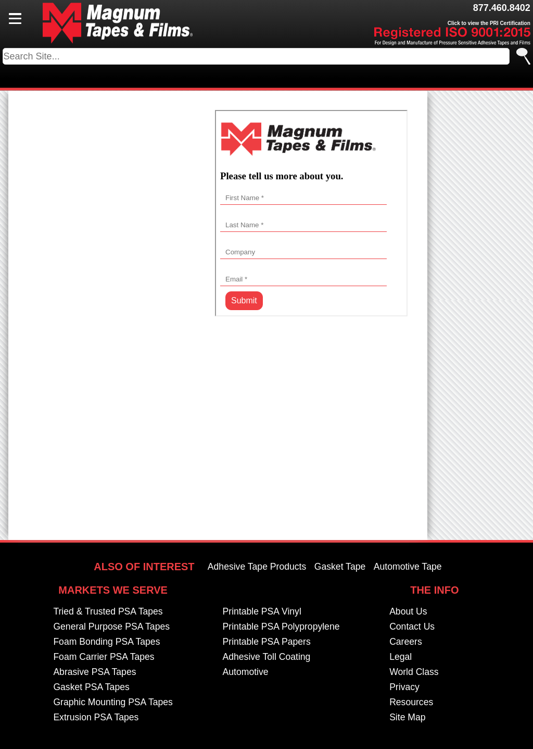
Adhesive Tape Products (257, 567)
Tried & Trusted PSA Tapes (107, 612)
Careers (405, 642)
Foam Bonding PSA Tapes (106, 642)
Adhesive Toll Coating (267, 657)
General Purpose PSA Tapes (111, 627)
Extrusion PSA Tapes (95, 718)
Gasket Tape (339, 567)
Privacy (404, 687)
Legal (400, 657)
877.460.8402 (501, 8)
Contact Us (412, 627)
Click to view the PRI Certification (489, 23)
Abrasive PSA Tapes (94, 672)
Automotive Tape (408, 567)
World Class (414, 672)
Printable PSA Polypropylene (281, 627)
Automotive (246, 672)
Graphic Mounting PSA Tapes (113, 702)
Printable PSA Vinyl (262, 612)
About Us (408, 612)
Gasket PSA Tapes (91, 687)
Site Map (407, 718)
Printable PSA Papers (267, 642)
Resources (411, 702)
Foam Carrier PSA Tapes (103, 657)
